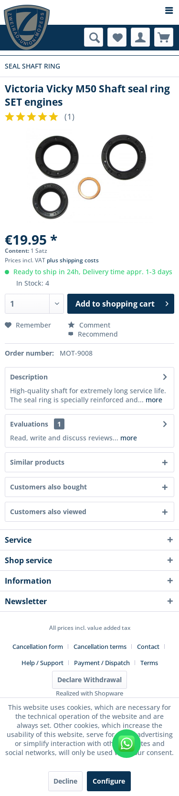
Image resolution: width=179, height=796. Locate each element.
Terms (149, 662)
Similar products (37, 462)
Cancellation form (37, 646)
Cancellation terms (100, 646)
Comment (89, 324)
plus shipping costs (73, 260)
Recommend (93, 333)
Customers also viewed (48, 511)
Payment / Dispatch (102, 662)
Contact (148, 646)
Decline (65, 781)
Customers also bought (48, 486)
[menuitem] (89, 10)
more (153, 399)
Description (29, 376)
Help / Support (42, 662)
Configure (109, 781)
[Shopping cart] (163, 37)
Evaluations (29, 423)
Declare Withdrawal (89, 679)
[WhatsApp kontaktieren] (126, 743)
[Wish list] (116, 37)
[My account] (140, 37)
